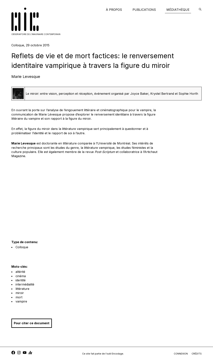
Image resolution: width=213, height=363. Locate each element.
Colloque (22, 247)
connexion (181, 353)
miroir (20, 293)
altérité (20, 272)
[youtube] (25, 353)
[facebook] (13, 353)
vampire (21, 301)
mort (19, 297)
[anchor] (30, 353)
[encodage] (200, 10)
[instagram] (19, 353)
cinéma (21, 276)
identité (21, 280)
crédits (197, 353)
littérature (22, 289)
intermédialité (25, 284)
